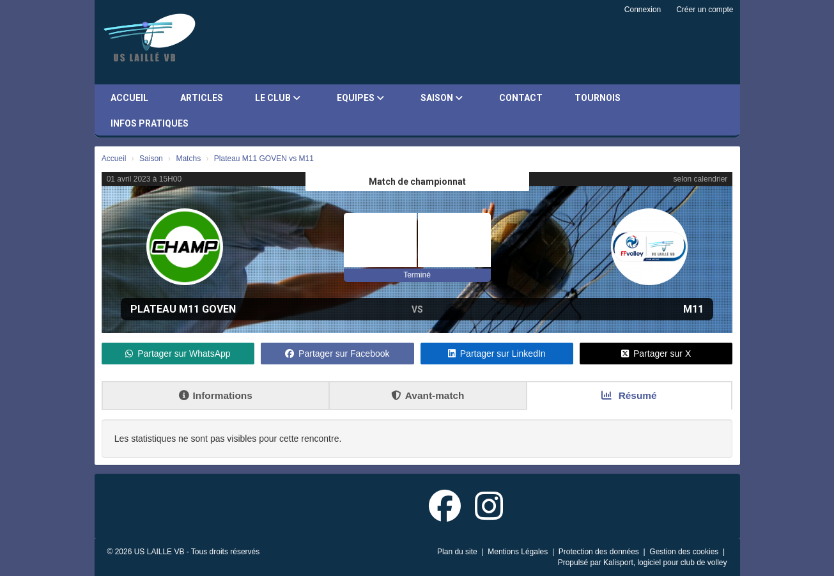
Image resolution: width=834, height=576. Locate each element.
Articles (201, 98)
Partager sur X (656, 353)
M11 (693, 309)
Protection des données (600, 551)
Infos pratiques (150, 123)
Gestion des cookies (684, 551)
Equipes (360, 98)
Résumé (628, 395)
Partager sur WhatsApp (178, 353)
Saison (442, 98)
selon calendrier (701, 179)
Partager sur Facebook (337, 353)
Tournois (598, 98)
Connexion (642, 9)
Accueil (129, 98)
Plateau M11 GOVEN (183, 309)
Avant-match (428, 395)
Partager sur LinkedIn (497, 353)
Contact (521, 98)
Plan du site (458, 551)
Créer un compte (704, 9)
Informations (215, 395)
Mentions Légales (519, 551)
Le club (277, 98)
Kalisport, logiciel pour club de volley (665, 562)
